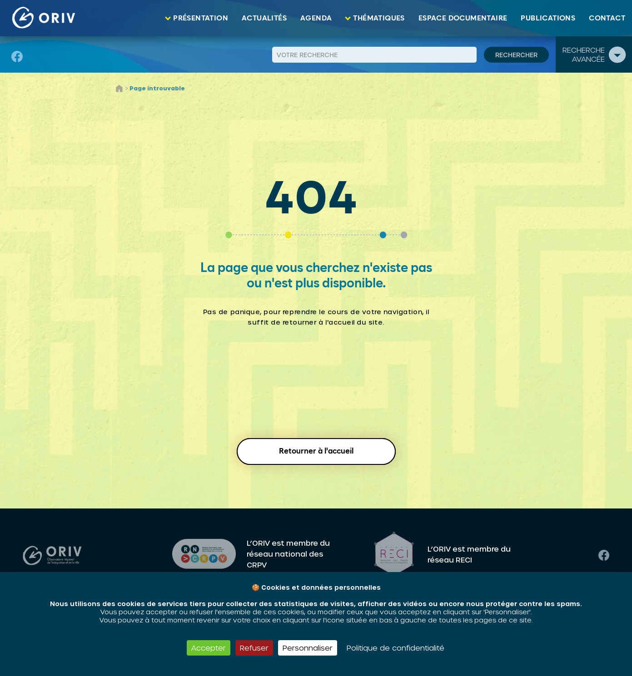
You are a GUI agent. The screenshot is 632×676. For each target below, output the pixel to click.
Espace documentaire (463, 18)
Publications (548, 18)
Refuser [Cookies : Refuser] (254, 647)
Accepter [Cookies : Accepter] (208, 647)
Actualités (264, 18)
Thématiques (378, 18)
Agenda (316, 18)
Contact (607, 18)
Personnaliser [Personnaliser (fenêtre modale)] (308, 647)
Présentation (200, 18)
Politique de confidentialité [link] (395, 647)
